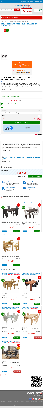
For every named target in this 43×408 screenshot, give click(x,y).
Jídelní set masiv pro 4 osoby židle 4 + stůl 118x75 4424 (11, 202)
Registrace (37, 1)
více (31, 86)
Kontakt (41, 1)
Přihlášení (31, 1)
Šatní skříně (35, 401)
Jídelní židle (22, 401)
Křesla (31, 401)
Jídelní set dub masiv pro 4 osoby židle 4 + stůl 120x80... (11, 274)
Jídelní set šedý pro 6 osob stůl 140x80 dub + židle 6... (11, 342)
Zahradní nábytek (6, 401)
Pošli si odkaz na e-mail (6, 133)
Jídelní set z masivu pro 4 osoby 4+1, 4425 (31, 201)
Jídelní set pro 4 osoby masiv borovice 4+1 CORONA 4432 (30, 308)
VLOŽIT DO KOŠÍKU (21, 122)
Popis (3, 138)
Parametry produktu (10, 138)
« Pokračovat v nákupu (7, 374)
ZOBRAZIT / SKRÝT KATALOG (10, 17)
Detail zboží (38, 337)
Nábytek (1, 401)
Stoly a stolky (27, 401)
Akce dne (28, 11)
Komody (38, 401)
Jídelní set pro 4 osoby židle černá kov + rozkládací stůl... (31, 274)
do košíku (17, 231)
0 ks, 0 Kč (36, 10)
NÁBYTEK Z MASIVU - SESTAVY (14, 401)
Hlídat (14, 133)
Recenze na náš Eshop (25, 1)
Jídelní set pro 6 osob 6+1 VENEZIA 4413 (10, 308)
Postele (41, 401)
